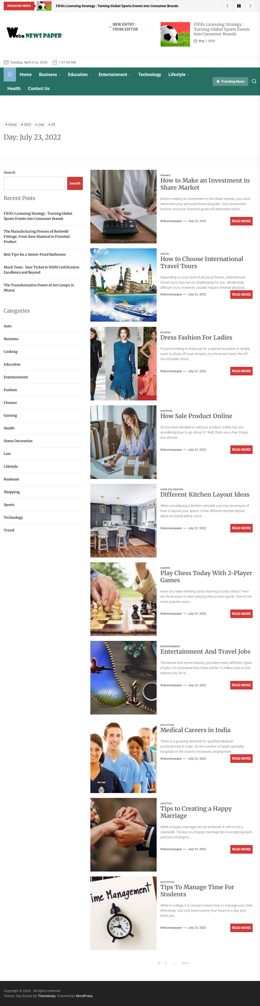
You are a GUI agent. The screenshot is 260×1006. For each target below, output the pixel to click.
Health (14, 88)
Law (7, 453)
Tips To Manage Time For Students (197, 890)
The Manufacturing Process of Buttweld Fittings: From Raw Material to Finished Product (36, 236)
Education (79, 74)
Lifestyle (178, 74)
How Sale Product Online (196, 416)
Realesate (11, 479)
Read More (241, 221)
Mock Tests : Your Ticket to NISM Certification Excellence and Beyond (41, 270)
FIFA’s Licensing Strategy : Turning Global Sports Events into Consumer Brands (222, 29)
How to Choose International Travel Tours (201, 262)
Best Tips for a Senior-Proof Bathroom (35, 254)
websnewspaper (171, 221)
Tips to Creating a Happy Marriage (196, 812)
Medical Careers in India (195, 730)
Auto (8, 326)
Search (9, 172)
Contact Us (39, 88)
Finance (165, 175)
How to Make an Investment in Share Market (205, 184)
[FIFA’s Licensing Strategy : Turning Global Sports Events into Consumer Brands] (175, 34)
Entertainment (115, 74)
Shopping (166, 411)
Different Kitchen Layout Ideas (204, 494)
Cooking (10, 351)
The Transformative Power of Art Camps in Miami (39, 287)
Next (185, 963)
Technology (149, 74)
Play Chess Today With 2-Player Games (206, 576)
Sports (9, 505)
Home (26, 74)
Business (50, 74)
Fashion (165, 332)
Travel (164, 253)
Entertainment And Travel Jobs (205, 651)
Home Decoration (171, 489)
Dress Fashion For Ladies (196, 337)
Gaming (165, 568)
